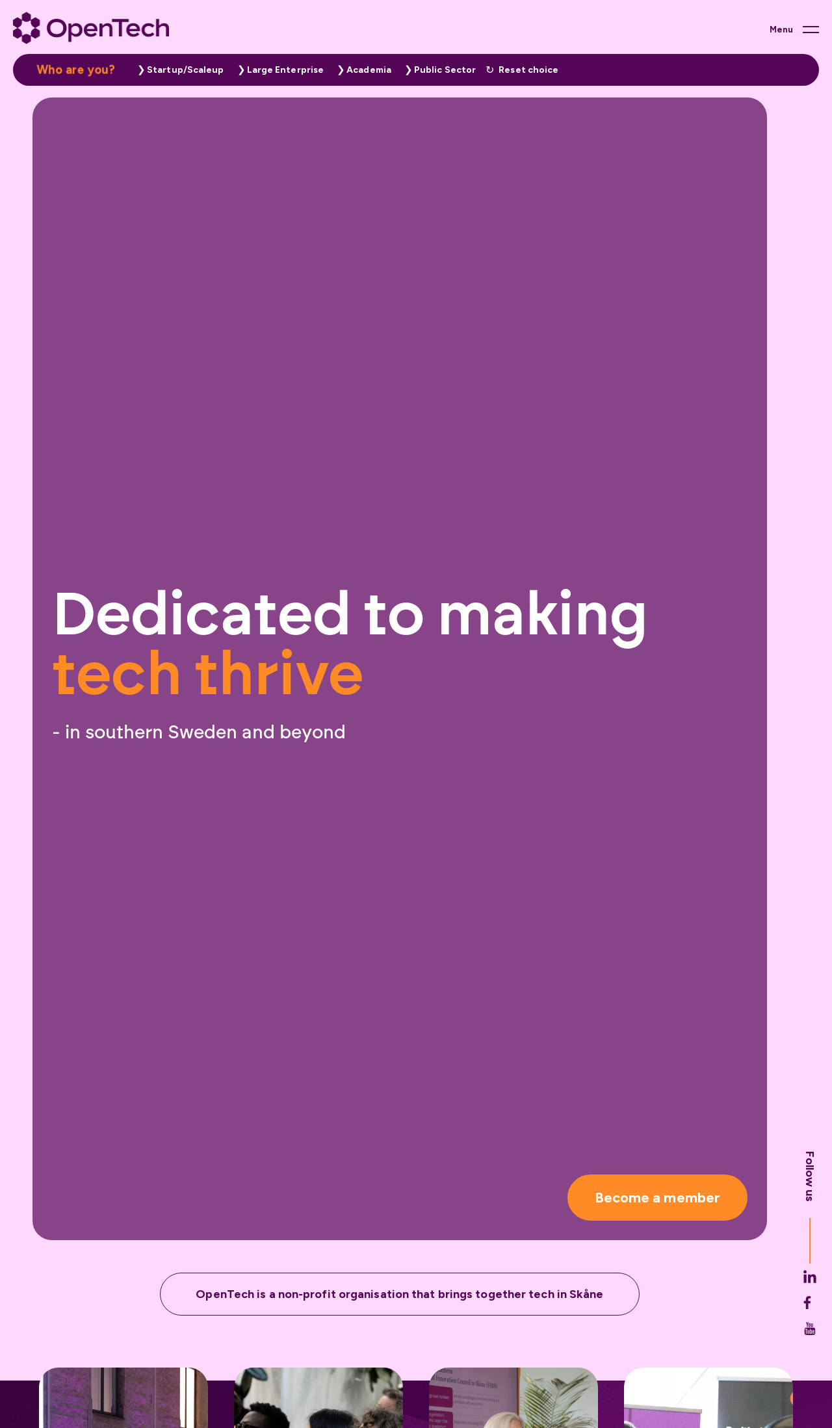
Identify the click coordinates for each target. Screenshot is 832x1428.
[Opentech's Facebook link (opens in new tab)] (809, 1306)
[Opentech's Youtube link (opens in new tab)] (809, 1332)
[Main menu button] (794, 29)
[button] (177, 69)
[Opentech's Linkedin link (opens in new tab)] (809, 1280)
